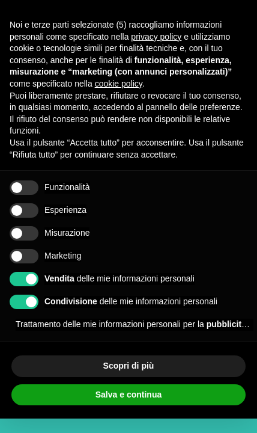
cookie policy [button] (118, 83)
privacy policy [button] (156, 36)
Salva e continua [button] (128, 394)
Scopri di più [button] (128, 365)
